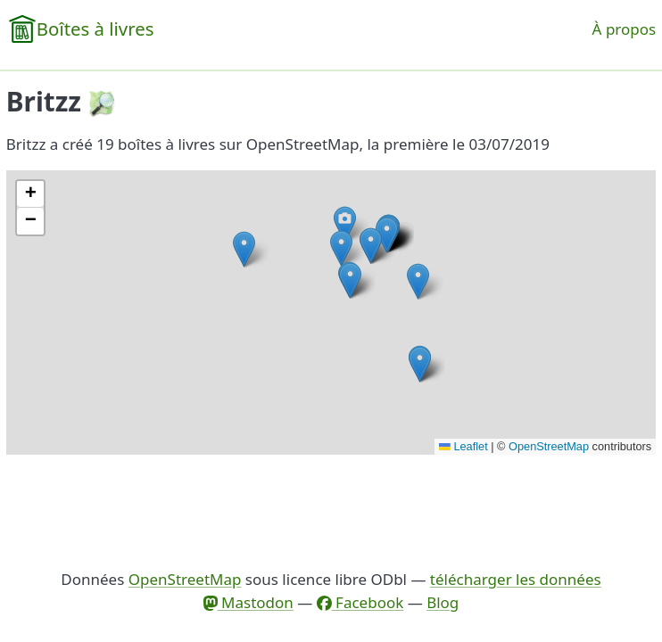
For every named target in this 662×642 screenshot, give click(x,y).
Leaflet (463, 446)
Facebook (360, 602)
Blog (442, 602)
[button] (341, 248)
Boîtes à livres (95, 28)
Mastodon (248, 602)
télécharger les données (515, 579)
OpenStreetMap (549, 446)
